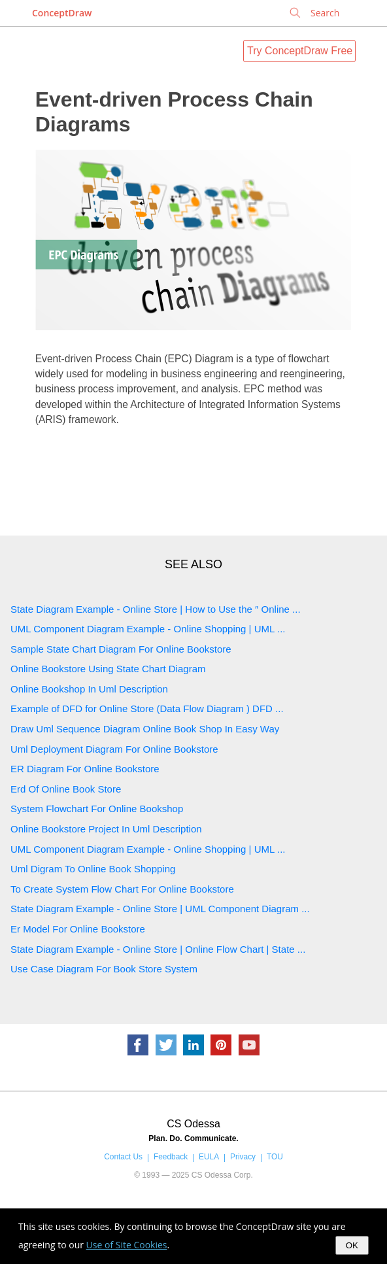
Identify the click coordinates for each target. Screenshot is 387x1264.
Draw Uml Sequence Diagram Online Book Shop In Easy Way (144, 728)
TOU (275, 1156)
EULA (209, 1156)
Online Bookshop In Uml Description (89, 688)
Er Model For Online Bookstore (77, 928)
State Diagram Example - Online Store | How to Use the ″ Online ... (155, 609)
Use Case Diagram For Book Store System (103, 968)
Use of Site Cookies (126, 1244)
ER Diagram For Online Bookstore (85, 768)
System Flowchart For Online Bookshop (96, 808)
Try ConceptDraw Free (299, 50)
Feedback (171, 1156)
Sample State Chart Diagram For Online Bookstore (120, 649)
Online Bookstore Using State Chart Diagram (107, 668)
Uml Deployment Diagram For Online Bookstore (114, 749)
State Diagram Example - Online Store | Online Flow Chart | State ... (157, 949)
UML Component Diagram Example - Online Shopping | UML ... (147, 628)
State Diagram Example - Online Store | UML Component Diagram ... (160, 908)
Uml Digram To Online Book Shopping (92, 868)
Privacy (243, 1156)
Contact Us (123, 1156)
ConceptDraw (62, 13)
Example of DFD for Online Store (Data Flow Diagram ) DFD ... (147, 708)
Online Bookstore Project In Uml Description (106, 828)
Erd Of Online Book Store (65, 788)
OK (352, 1245)
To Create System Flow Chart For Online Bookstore (122, 889)
